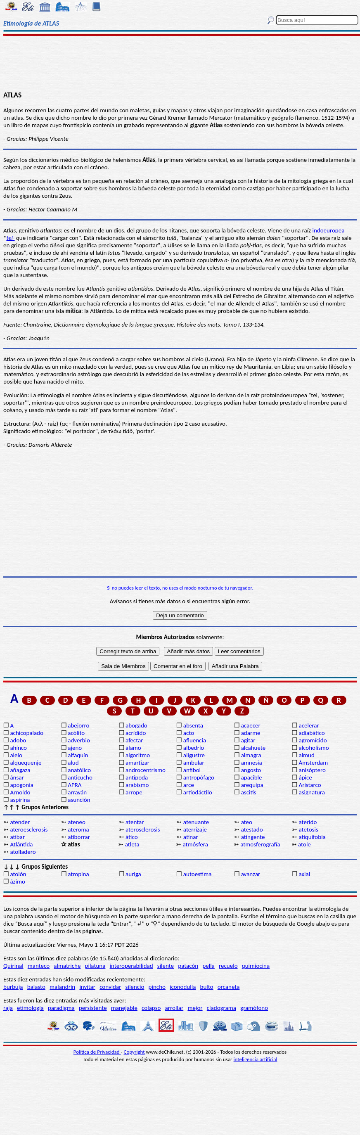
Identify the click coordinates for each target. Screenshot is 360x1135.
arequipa (252, 785)
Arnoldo (20, 792)
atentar (135, 822)
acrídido (136, 733)
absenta (193, 725)
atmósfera (195, 844)
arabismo (137, 785)
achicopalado (26, 733)
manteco (39, 965)
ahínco (18, 747)
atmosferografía (260, 844)
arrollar (174, 1008)
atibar (17, 837)
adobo (18, 740)
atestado (252, 829)
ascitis (248, 792)
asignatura (311, 792)
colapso (151, 1008)
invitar (87, 986)
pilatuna (95, 965)
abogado (136, 725)
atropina (78, 874)
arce (188, 785)
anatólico (79, 770)
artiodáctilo (197, 792)
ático (132, 837)
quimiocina (256, 965)
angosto (251, 770)
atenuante (196, 822)
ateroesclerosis (28, 829)
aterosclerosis (143, 829)
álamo (133, 747)
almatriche (67, 965)
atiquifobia (311, 837)
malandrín (62, 986)
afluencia (194, 740)
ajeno (75, 747)
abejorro (78, 725)
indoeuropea (329, 230)
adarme (251, 733)
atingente (253, 837)
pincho (157, 986)
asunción (79, 799)
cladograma (221, 1008)
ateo (246, 822)
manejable (124, 1008)
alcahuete (253, 747)
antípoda (137, 777)
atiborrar (79, 837)
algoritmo (138, 755)
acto (188, 733)
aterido (307, 822)
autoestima (197, 874)
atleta (132, 844)
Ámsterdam (313, 762)
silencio (135, 986)
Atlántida (21, 844)
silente (165, 965)
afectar (134, 740)
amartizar (137, 762)
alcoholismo (313, 747)
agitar (248, 740)
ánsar (17, 777)
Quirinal (13, 965)
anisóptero (311, 770)
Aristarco (309, 785)
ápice (305, 777)
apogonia (21, 785)
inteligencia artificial (255, 1059)
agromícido (312, 740)
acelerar (308, 725)
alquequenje (25, 762)
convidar (110, 986)
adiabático (311, 733)
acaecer (251, 725)
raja (8, 1008)
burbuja (13, 986)
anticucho (80, 777)
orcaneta (229, 986)
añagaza (20, 770)
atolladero (23, 851)
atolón (18, 874)
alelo (16, 755)
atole (304, 844)
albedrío (193, 747)
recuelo (228, 965)
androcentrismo (146, 770)
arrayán (77, 792)
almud (306, 755)
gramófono (254, 1008)
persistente (93, 1008)
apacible (251, 777)
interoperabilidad (131, 965)
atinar (190, 837)
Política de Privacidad (97, 1052)
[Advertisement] (180, 62)
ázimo (17, 881)
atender (20, 822)
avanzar (251, 874)
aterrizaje (195, 829)
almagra (251, 755)
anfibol (192, 770)
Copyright (134, 1052)
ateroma (78, 829)
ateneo (76, 822)
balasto (36, 986)
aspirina (20, 799)
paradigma (61, 1008)
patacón (188, 965)
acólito (76, 733)
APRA (74, 785)
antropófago (198, 777)
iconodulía (183, 986)
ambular (193, 762)
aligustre (194, 755)
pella (208, 965)
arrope (134, 792)
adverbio (79, 740)
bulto (206, 986)
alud (73, 762)
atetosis (308, 829)
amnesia (251, 762)
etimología (30, 1008)
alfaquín (78, 755)
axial (304, 874)
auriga (133, 874)
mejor (194, 1008)
